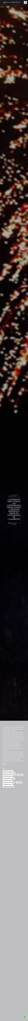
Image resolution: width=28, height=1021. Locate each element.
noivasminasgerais (7, 776)
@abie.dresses (19, 774)
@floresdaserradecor (8, 774)
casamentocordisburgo (8, 782)
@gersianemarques (7, 771)
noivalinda (19, 782)
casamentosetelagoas (8, 786)
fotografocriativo (7, 780)
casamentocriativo (7, 784)
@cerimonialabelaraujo (9, 772)
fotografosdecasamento (8, 778)
